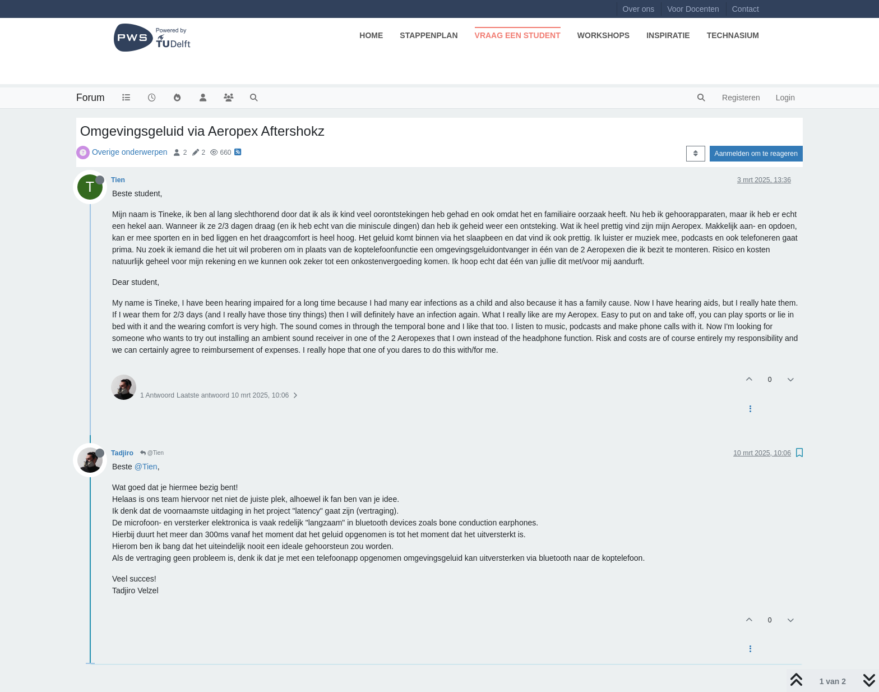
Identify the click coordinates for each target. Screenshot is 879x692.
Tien (118, 180)
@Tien (152, 453)
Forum (90, 97)
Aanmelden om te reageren (756, 154)
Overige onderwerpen (130, 151)
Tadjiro (122, 453)
